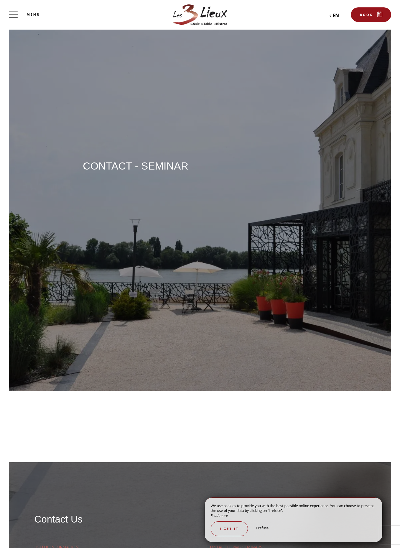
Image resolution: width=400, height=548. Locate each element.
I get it (229, 528)
